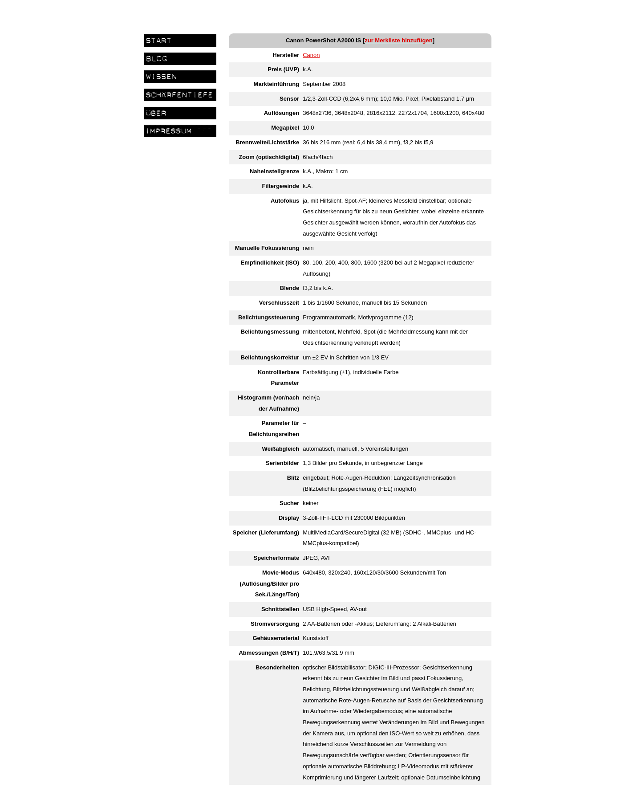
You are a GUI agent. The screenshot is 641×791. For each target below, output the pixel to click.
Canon (311, 55)
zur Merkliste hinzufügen (398, 40)
